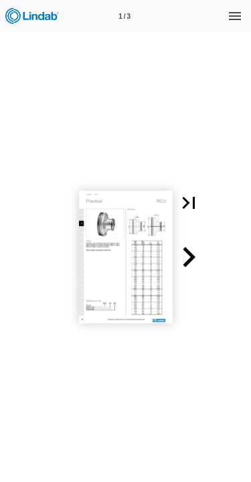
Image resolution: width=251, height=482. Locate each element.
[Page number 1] (124, 16)
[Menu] (235, 16)
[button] (189, 203)
